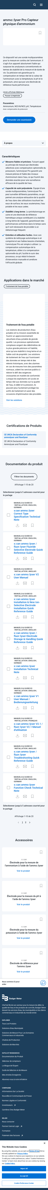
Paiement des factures (11, 1135)
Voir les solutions (14, 400)
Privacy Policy (22, 1153)
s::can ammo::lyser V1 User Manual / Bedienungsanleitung (26, 699)
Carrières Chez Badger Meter (13, 1110)
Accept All (24, 1176)
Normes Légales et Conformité (14, 1101)
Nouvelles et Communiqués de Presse (17, 1096)
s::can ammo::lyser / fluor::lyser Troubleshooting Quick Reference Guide (26, 756)
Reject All (24, 1169)
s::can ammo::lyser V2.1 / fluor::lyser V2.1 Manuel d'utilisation (28, 726)
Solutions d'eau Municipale (12, 1028)
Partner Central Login (10, 1126)
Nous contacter (8, 1122)
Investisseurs (7, 1105)
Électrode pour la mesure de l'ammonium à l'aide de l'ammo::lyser (24, 864)
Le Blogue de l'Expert (10, 1066)
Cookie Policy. (10, 1163)
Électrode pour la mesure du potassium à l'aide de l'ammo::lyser (24, 931)
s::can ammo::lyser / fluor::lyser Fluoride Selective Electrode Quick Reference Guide (28, 548)
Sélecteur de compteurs (11, 1061)
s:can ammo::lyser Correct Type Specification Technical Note (27, 515)
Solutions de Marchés (10, 1045)
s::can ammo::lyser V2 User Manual (26, 576)
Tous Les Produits (9, 1024)
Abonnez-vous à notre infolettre (14, 1079)
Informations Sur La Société (13, 1091)
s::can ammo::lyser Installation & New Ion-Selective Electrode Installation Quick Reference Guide (27, 605)
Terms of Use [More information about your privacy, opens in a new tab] (34, 1151)
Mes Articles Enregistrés (11, 1075)
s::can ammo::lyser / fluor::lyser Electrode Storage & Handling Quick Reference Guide (28, 637)
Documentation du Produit (12, 1056)
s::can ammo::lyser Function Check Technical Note (28, 787)
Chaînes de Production (11, 1040)
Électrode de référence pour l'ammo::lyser (24, 965)
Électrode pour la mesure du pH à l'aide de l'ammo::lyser (24, 897)
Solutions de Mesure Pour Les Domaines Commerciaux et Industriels (18, 1034)
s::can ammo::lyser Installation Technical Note (26, 669)
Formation (6, 1131)
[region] (24, 1164)
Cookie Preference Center (24, 1183)
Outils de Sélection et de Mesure (14, 1070)
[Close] (44, 1143)
